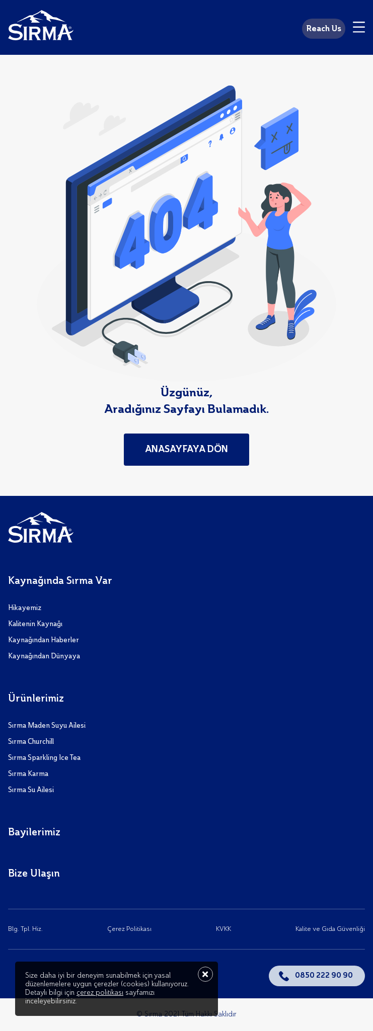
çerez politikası (100, 992)
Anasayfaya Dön (186, 449)
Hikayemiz (24, 608)
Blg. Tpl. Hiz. (25, 929)
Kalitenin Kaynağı (35, 624)
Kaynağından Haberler (43, 640)
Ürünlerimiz (36, 699)
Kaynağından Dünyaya (44, 656)
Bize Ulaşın (34, 874)
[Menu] (359, 29)
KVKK (223, 929)
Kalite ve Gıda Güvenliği (330, 929)
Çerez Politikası (129, 929)
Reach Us (323, 29)
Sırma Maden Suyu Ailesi (47, 725)
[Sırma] (40, 27)
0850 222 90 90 (324, 975)
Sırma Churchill (31, 741)
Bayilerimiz (34, 833)
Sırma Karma (28, 774)
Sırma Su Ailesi (31, 790)
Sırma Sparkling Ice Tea (44, 757)
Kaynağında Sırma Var (60, 581)
